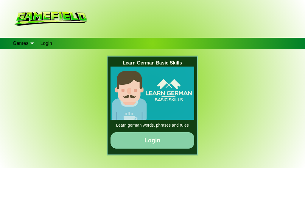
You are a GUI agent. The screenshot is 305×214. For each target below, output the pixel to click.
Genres (20, 43)
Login (46, 43)
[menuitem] (21, 43)
